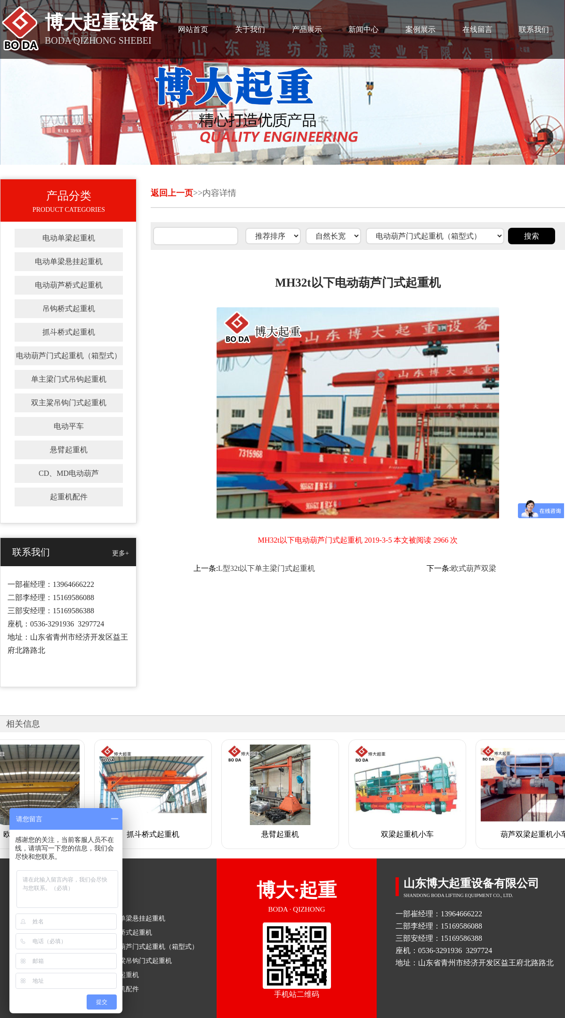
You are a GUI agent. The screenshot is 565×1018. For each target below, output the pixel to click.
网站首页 (193, 29)
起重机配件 (69, 497)
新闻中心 (363, 29)
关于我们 (250, 29)
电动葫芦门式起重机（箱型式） (68, 356)
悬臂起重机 (69, 450)
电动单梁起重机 (68, 238)
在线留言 (477, 29)
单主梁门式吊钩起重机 (68, 379)
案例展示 (420, 29)
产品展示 (307, 29)
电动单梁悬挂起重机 (69, 261)
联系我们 (534, 29)
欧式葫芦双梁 (473, 568)
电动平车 (69, 426)
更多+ (120, 553)
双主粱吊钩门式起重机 (68, 403)
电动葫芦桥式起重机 (69, 285)
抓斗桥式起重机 (68, 332)
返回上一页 (172, 193)
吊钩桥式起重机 (68, 309)
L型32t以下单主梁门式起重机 (266, 568)
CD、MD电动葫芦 (69, 473)
